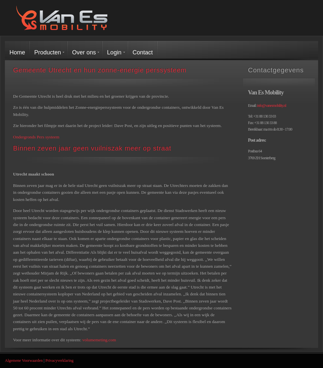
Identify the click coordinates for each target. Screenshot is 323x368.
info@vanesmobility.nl (271, 105)
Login (114, 52)
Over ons (84, 52)
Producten (47, 52)
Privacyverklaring (59, 360)
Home (17, 52)
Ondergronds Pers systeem (36, 136)
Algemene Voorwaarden (24, 360)
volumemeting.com (99, 339)
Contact (142, 52)
